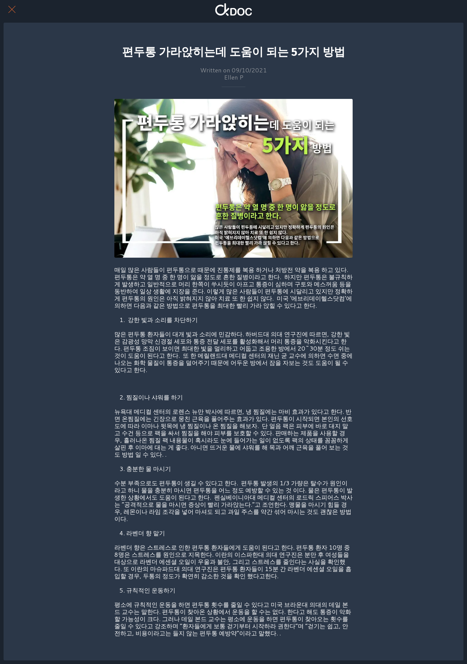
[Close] (11, 9)
